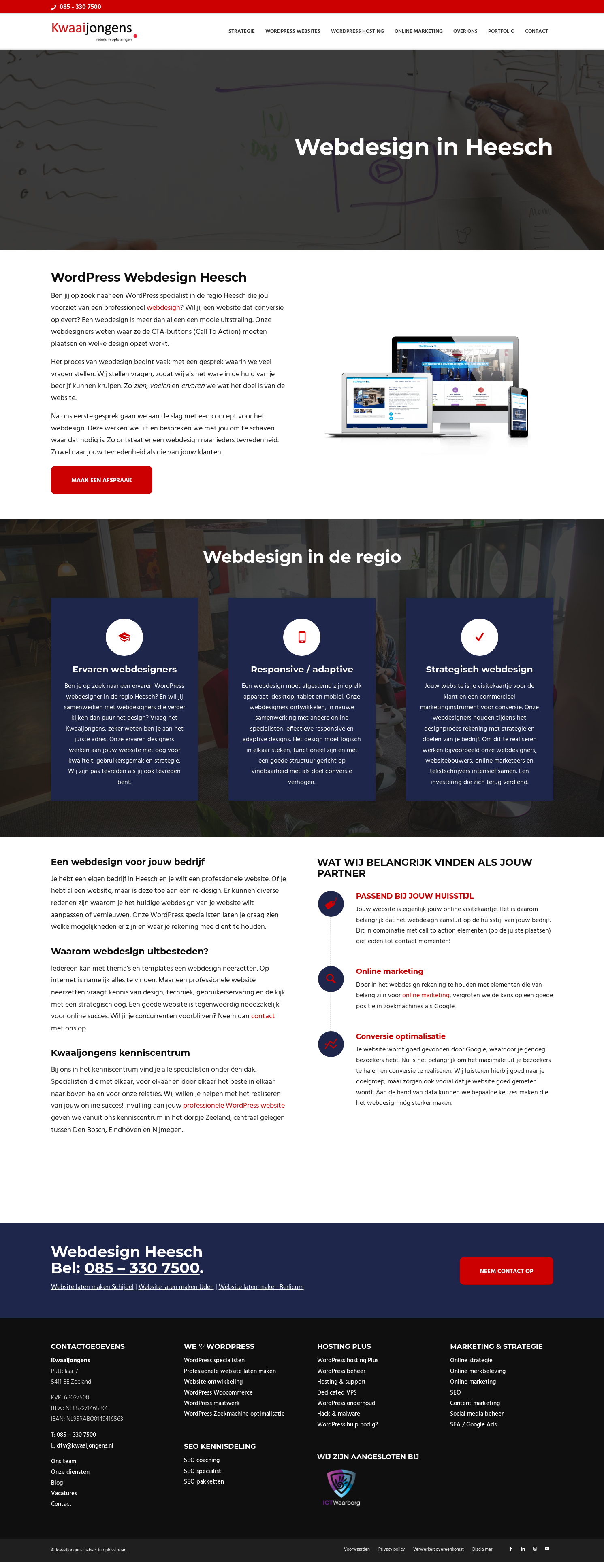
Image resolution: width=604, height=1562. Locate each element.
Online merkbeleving (478, 1371)
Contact (61, 1504)
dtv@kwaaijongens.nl (85, 1446)
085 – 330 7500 (141, 1268)
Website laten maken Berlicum (261, 1287)
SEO (455, 1393)
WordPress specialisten (214, 1360)
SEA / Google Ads (473, 1425)
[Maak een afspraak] (101, 480)
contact (263, 1016)
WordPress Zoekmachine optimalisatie (234, 1414)
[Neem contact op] (506, 1271)
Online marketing (473, 1382)
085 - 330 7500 (80, 7)
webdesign (163, 308)
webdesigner (84, 697)
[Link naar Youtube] (547, 1549)
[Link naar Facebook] (511, 1549)
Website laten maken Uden (176, 1287)
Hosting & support (341, 1382)
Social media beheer (477, 1414)
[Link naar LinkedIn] (523, 1549)
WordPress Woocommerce (218, 1393)
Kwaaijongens (69, 1550)
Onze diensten (70, 1472)
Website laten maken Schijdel (92, 1287)
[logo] (95, 31)
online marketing (426, 995)
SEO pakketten (204, 1482)
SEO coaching (202, 1460)
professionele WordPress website (234, 1106)
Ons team (63, 1462)
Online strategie (471, 1360)
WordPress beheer (341, 1371)
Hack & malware (338, 1414)
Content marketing (475, 1403)
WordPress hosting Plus (347, 1360)
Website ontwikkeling (213, 1382)
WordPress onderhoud (346, 1403)
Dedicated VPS (337, 1393)
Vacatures (64, 1493)
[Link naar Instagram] (535, 1549)
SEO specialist (202, 1471)
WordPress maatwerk (212, 1403)
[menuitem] (241, 31)
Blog (57, 1483)
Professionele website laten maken (230, 1371)
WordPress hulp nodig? (347, 1425)
